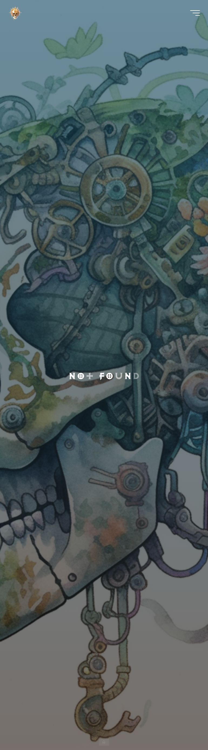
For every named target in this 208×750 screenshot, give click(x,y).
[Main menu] (195, 13)
